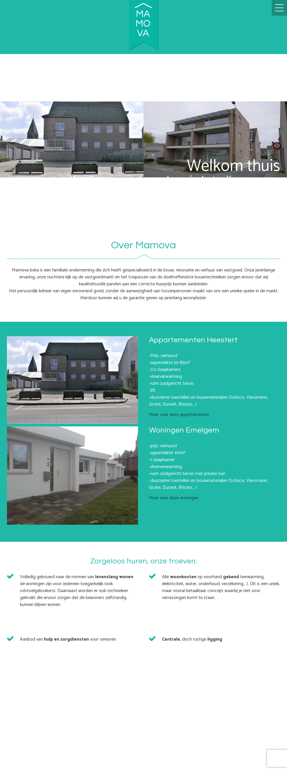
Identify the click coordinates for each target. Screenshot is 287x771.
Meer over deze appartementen (179, 415)
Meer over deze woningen (173, 498)
